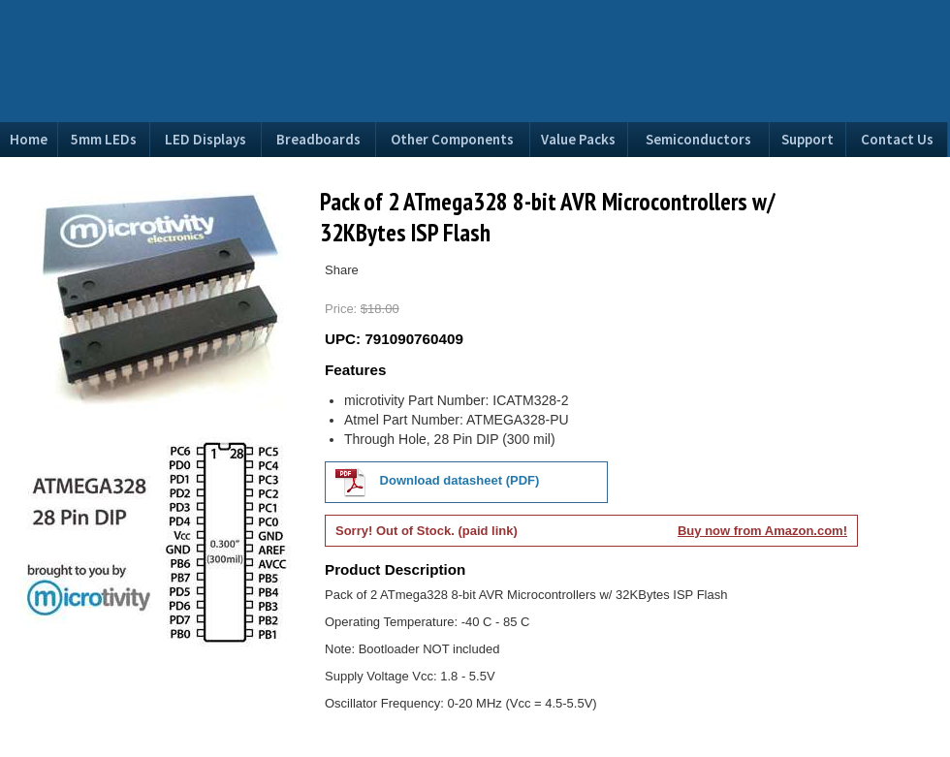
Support (807, 139)
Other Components (452, 139)
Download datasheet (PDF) (437, 481)
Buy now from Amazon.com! (762, 530)
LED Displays (205, 139)
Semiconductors (698, 139)
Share (342, 270)
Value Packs (578, 139)
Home (29, 139)
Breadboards (318, 139)
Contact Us (897, 139)
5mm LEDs (104, 139)
